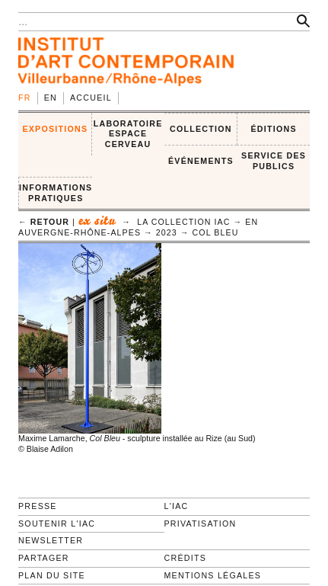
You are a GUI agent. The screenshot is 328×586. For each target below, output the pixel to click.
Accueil (91, 97)
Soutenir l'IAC (56, 523)
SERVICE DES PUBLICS (273, 161)
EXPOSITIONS (55, 128)
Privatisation (200, 523)
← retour (43, 221)
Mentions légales (213, 575)
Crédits (185, 557)
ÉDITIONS (273, 128)
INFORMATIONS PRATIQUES (55, 193)
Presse (37, 506)
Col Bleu (216, 232)
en (50, 97)
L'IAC (176, 506)
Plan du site (51, 575)
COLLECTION (201, 128)
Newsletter (50, 540)
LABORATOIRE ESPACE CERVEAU (128, 134)
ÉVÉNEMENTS (201, 160)
